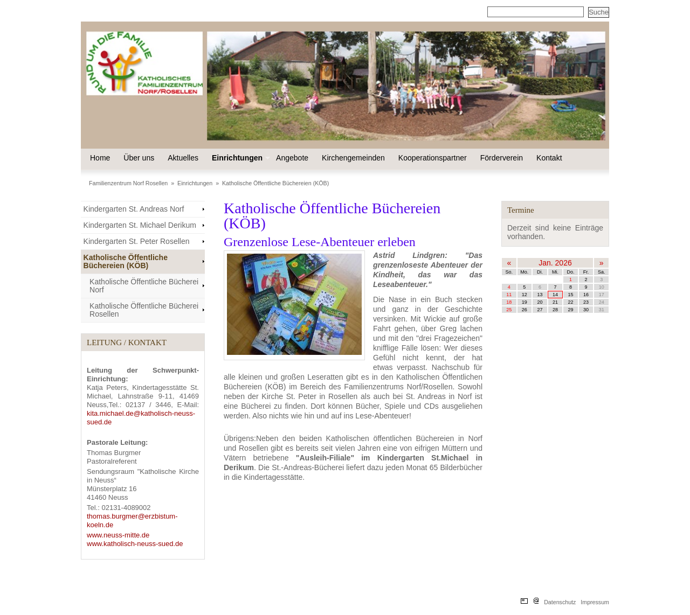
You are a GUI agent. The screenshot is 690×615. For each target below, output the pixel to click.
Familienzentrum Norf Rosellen (128, 183)
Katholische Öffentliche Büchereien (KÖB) (275, 183)
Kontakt (549, 157)
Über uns (138, 157)
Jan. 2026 (555, 262)
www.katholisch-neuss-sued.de (135, 544)
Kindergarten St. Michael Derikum (140, 225)
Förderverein (501, 157)
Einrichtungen (240, 157)
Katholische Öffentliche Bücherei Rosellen (143, 310)
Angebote (292, 157)
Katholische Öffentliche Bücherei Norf (143, 285)
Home (100, 157)
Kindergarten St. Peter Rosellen (137, 241)
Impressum (595, 602)
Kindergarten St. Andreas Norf (134, 209)
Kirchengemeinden (353, 157)
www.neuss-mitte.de (118, 535)
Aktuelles (183, 157)
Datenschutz (560, 602)
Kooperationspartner (432, 157)
